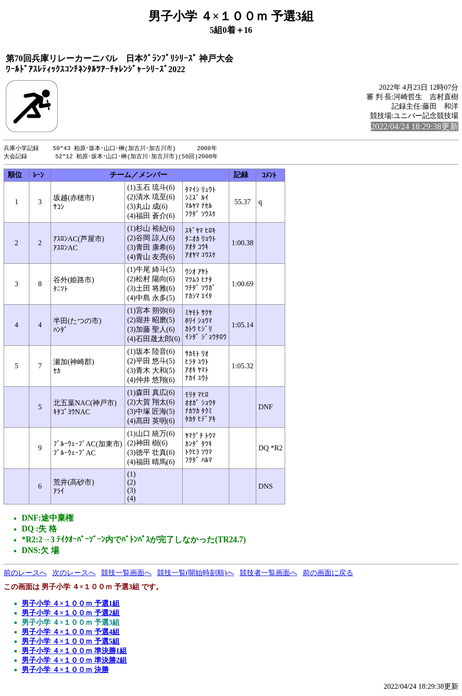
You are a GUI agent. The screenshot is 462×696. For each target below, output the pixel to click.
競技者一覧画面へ (268, 573)
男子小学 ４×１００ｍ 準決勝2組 (74, 661)
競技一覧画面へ (126, 573)
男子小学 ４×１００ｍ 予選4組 (71, 632)
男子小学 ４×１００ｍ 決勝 (65, 670)
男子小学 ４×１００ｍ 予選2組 (71, 614)
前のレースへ (25, 573)
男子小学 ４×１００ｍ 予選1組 (71, 604)
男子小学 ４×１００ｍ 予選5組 (71, 642)
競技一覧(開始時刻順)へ (195, 573)
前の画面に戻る (328, 573)
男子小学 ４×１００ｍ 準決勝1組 (74, 651)
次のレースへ (74, 573)
